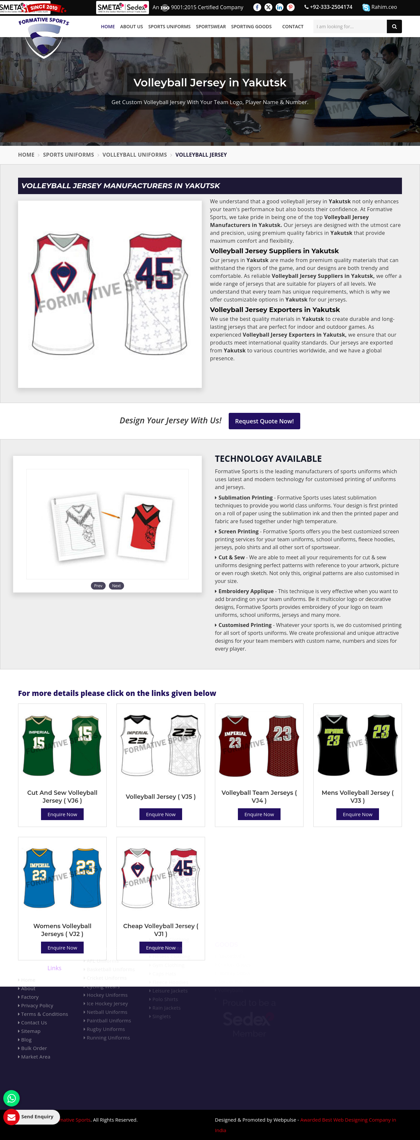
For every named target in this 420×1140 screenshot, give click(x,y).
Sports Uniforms (169, 26)
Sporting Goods (251, 26)
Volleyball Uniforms (135, 154)
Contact (293, 26)
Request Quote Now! (264, 421)
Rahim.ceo (379, 7)
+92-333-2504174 (328, 7)
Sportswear (211, 26)
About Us (131, 26)
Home (108, 26)
